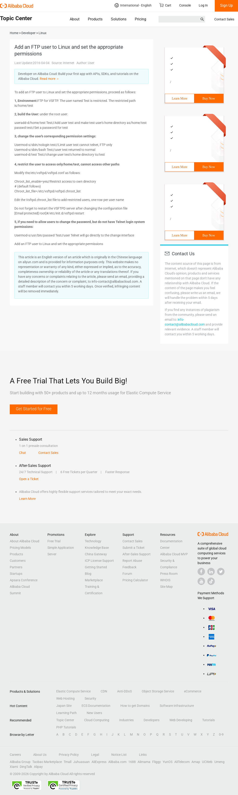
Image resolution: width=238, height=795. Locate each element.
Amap (196, 762)
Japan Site (64, 706)
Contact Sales (224, 19)
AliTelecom (182, 762)
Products (95, 19)
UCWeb (207, 762)
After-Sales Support (136, 554)
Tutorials (208, 720)
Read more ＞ (49, 79)
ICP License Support (99, 560)
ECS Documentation (96, 706)
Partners (16, 567)
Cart (165, 5)
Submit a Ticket (133, 547)
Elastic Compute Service (73, 691)
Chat (22, 453)
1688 (132, 762)
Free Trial (53, 541)
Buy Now (208, 98)
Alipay (38, 767)
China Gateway (96, 554)
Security (90, 698)
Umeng (219, 762)
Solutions (118, 19)
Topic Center (65, 720)
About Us (39, 754)
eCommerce (192, 691)
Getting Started (96, 567)
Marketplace (94, 580)
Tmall (67, 762)
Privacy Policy (69, 754)
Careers (15, 754)
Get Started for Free (33, 408)
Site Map (166, 586)
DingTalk (26, 767)
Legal (95, 754)
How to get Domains (135, 706)
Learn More (179, 98)
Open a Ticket (29, 479)
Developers (151, 720)
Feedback (129, 567)
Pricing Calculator (135, 580)
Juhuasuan (81, 762)
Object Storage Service (158, 691)
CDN (104, 691)
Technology (93, 541)
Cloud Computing (96, 720)
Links (143, 754)
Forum (127, 573)
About (74, 19)
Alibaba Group (20, 762)
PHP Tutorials (66, 727)
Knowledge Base (97, 547)
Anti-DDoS (124, 691)
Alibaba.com (117, 762)
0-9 (221, 734)
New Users (94, 713)
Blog (88, 573)
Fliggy (156, 762)
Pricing (140, 19)
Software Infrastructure (177, 706)
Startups (16, 573)
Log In (203, 5)
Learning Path (66, 713)
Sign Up (226, 5)
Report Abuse (132, 560)
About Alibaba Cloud (24, 541)
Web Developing (180, 720)
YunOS (167, 762)
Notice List (119, 754)
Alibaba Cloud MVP (174, 554)
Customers (18, 560)
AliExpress (99, 762)
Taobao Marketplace (47, 762)
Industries (126, 720)
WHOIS (165, 580)
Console (185, 5)
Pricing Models (20, 547)
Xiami (14, 767)
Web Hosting (65, 698)
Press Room (169, 573)
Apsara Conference (23, 580)
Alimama (144, 762)
